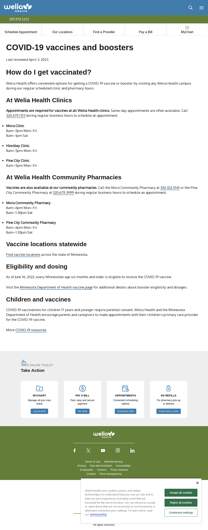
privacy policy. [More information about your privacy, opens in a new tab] (98, 514)
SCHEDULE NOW (125, 411)
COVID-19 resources (30, 330)
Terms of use (92, 461)
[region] (141, 500)
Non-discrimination (101, 465)
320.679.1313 (15, 115)
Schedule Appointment (20, 32)
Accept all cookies (181, 492)
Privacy (81, 465)
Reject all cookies (181, 502)
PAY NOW (82, 411)
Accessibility (123, 465)
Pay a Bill (145, 32)
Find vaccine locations (23, 254)
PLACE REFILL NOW (168, 411)
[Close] (197, 483)
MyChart (187, 32)
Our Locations (62, 32)
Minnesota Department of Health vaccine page (56, 287)
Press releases (119, 469)
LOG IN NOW (39, 411)
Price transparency (110, 473)
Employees (86, 469)
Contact (90, 473)
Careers (101, 469)
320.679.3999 (63, 192)
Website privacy (113, 461)
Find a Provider (104, 32)
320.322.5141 (170, 187)
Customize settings (181, 512)
